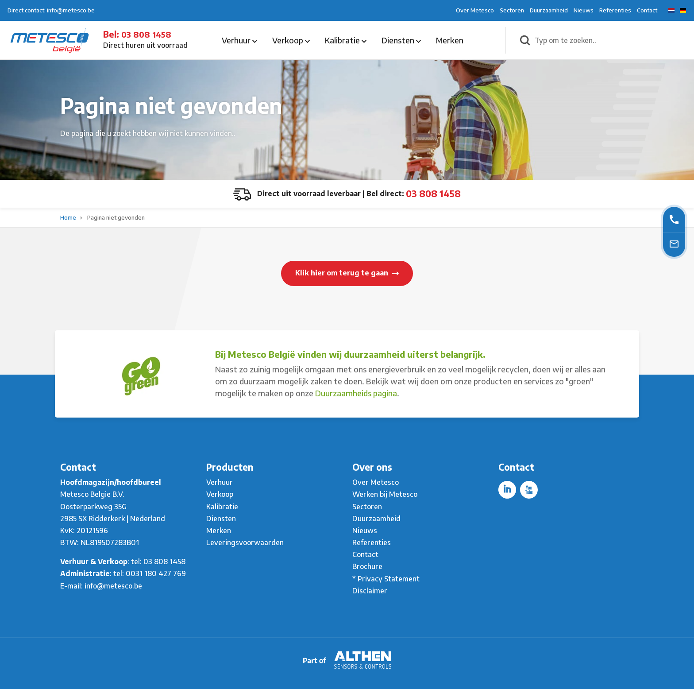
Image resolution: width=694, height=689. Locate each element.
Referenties (615, 10)
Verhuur (239, 40)
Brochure (367, 566)
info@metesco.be (113, 585)
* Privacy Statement (386, 578)
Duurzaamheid (549, 10)
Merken (449, 40)
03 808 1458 (146, 34)
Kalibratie (345, 40)
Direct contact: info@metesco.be (51, 10)
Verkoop (291, 40)
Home (68, 217)
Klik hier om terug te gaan (347, 272)
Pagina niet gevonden (116, 217)
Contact (647, 10)
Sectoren (512, 10)
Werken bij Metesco (384, 494)
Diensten (401, 40)
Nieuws (584, 10)
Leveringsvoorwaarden (245, 542)
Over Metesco (475, 10)
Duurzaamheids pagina (356, 393)
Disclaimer (369, 590)
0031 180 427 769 (156, 573)
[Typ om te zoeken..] (609, 40)
